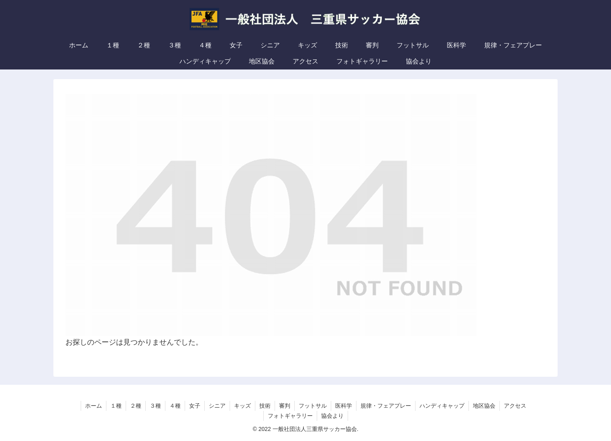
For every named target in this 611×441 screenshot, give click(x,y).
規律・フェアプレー (385, 405)
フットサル (313, 405)
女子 (194, 405)
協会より (332, 415)
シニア (217, 405)
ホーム (93, 405)
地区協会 (484, 405)
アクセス (515, 405)
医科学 (343, 405)
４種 (175, 405)
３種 (155, 405)
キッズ (242, 405)
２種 (135, 405)
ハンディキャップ (442, 405)
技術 (265, 405)
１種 (116, 405)
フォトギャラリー (290, 415)
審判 (284, 405)
